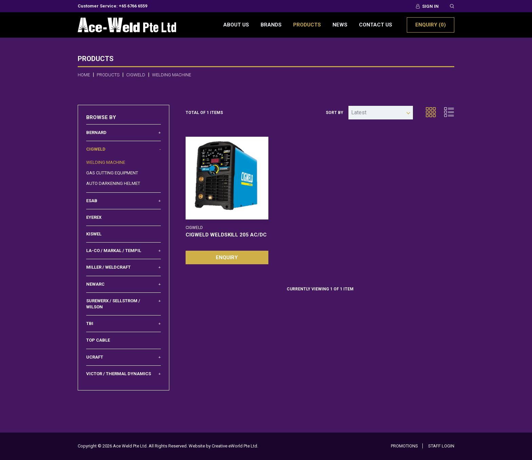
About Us (236, 25)
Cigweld (123, 149)
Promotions (404, 445)
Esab (123, 201)
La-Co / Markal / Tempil (123, 251)
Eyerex (93, 217)
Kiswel (93, 233)
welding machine (171, 74)
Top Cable (98, 340)
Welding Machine (105, 162)
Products (307, 25)
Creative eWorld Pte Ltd (234, 445)
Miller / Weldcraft (123, 267)
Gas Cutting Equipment (112, 172)
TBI (123, 324)
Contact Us (375, 25)
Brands (271, 25)
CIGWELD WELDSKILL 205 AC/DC (226, 235)
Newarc (123, 284)
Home (84, 74)
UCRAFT (123, 357)
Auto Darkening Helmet (113, 183)
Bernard (123, 133)
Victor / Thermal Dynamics (123, 374)
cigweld (135, 74)
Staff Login (441, 445)
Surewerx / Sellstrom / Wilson (123, 303)
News (339, 25)
